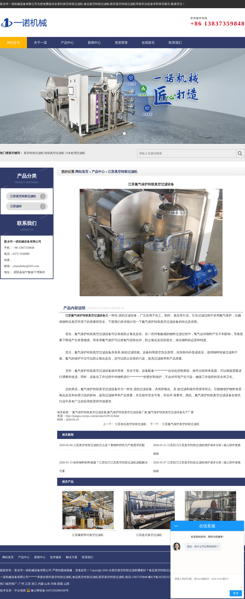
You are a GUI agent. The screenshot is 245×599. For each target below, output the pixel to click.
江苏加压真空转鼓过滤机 (130, 424)
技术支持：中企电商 (13, 590)
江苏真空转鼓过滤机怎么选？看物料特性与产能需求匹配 (102, 445)
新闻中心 (40, 557)
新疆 (60, 583)
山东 (47, 583)
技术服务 (55, 557)
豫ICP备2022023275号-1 (163, 577)
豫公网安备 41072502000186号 (48, 590)
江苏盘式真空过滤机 (149, 535)
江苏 (28, 583)
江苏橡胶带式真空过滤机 (88, 535)
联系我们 (87, 557)
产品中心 (98, 171)
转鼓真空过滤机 (54, 153)
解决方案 (71, 557)
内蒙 (41, 583)
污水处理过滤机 (75, 153)
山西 (66, 583)
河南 (54, 583)
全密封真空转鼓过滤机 (68, 4)
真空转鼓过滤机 (34, 153)
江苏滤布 (16, 206)
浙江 (34, 583)
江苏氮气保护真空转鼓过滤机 (180, 424)
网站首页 (81, 171)
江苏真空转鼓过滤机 (23, 196)
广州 (21, 583)
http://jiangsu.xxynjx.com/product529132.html (92, 416)
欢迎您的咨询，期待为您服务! (207, 536)
